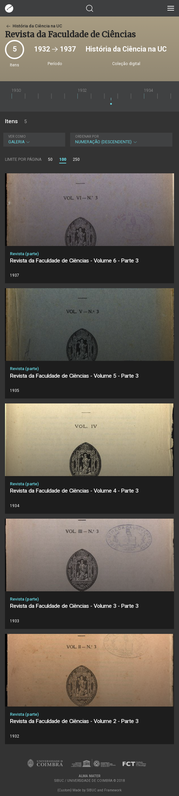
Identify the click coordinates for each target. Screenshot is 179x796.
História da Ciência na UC (33, 25)
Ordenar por (87, 136)
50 (50, 159)
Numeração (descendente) (120, 139)
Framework (112, 790)
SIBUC (91, 790)
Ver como (17, 136)
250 (76, 159)
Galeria (33, 139)
